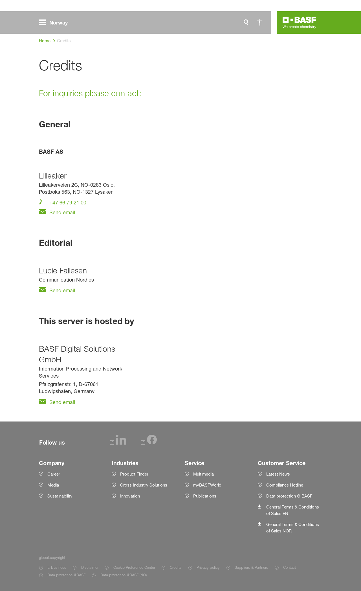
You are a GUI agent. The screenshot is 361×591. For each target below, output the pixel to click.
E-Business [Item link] (56, 567)
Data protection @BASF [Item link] (66, 575)
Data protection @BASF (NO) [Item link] (123, 575)
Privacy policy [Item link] (208, 567)
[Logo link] (299, 22)
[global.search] (246, 22)
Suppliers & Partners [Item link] (251, 567)
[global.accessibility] (259, 22)
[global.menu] (55, 22)
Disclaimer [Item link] (89, 567)
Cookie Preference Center (134, 567)
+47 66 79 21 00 (67, 202)
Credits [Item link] (176, 567)
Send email (61, 212)
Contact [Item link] (289, 567)
